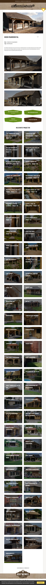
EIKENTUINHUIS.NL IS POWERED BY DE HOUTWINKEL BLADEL (23, 1)
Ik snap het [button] (41, 582)
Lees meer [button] (32, 583)
